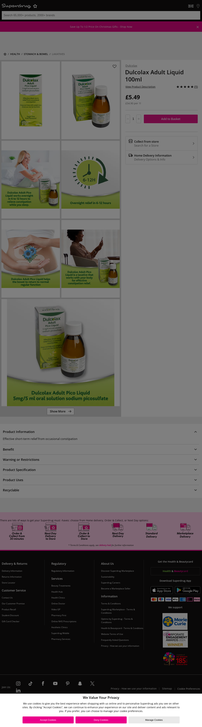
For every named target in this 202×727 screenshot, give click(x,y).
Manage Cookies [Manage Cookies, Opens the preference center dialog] (154, 720)
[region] (101, 710)
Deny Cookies (101, 720)
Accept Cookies (48, 720)
